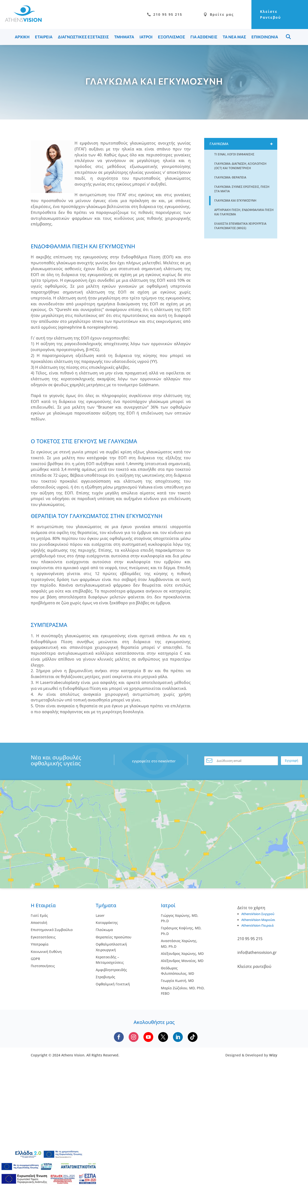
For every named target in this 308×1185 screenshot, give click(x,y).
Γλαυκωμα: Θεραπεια (230, 177)
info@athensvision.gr (257, 952)
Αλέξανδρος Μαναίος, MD (182, 960)
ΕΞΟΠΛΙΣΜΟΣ (171, 36)
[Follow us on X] (163, 1037)
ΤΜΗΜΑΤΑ (124, 36)
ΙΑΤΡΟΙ (146, 36)
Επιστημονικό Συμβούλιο (52, 929)
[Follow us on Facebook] (119, 1037)
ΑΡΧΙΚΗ (22, 36)
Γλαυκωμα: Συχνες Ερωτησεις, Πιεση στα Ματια (241, 189)
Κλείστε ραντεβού (254, 966)
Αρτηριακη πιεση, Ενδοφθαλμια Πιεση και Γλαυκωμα (244, 212)
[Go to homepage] (21, 20)
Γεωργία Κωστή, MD (177, 980)
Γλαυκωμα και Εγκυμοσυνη (235, 200)
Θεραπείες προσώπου (113, 937)
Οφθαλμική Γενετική (113, 984)
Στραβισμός (105, 977)
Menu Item (288, 36)
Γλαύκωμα (104, 929)
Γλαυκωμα (243, 144)
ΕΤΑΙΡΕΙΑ (43, 36)
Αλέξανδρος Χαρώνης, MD (182, 953)
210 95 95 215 (164, 14)
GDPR (35, 958)
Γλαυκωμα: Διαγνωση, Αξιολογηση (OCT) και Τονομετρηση (240, 166)
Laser (100, 915)
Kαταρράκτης (107, 922)
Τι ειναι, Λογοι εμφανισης (234, 154)
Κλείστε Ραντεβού (270, 14)
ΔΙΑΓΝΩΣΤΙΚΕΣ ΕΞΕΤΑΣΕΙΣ (83, 36)
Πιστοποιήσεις (43, 965)
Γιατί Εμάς (39, 915)
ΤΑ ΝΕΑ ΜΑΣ (234, 36)
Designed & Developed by (251, 1055)
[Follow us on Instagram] (134, 1037)
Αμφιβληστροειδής (111, 969)
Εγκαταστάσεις (43, 937)
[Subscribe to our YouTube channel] (148, 1037)
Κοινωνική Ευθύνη (46, 951)
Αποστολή (39, 922)
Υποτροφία (39, 944)
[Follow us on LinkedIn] (178, 1037)
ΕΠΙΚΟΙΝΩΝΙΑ (264, 36)
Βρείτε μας (218, 14)
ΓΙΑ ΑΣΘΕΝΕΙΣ (203, 36)
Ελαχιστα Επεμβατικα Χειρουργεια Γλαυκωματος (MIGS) (240, 226)
